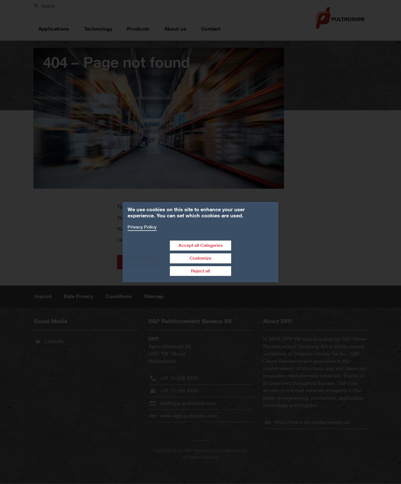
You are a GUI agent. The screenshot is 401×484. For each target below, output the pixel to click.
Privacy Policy (142, 227)
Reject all (200, 271)
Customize (200, 258)
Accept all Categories (200, 245)
